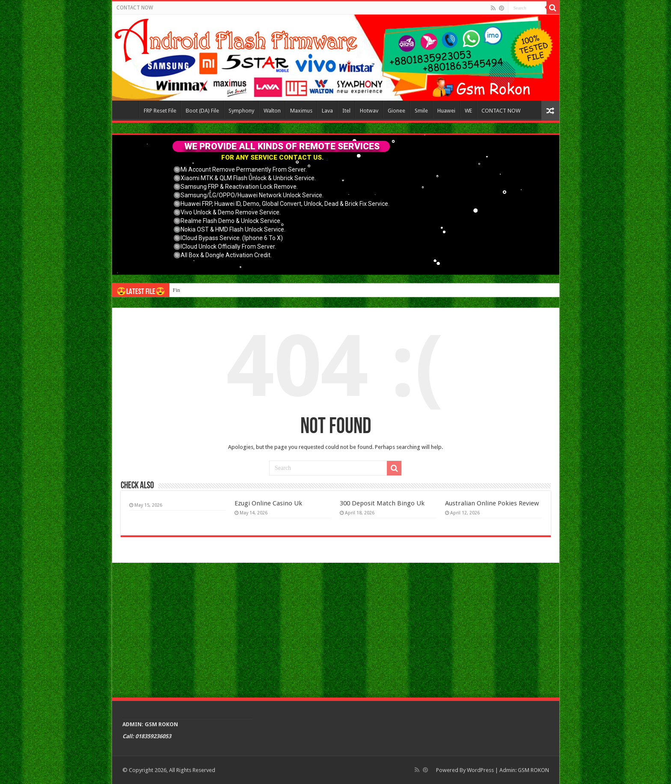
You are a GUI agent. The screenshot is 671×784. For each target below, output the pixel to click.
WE (468, 110)
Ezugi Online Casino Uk (268, 503)
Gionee (396, 110)
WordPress (480, 770)
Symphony (241, 110)
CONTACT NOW (134, 8)
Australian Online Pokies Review (492, 503)
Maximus (301, 110)
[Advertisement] (335, 629)
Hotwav (369, 110)
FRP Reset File (160, 110)
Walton (272, 110)
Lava (327, 110)
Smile (421, 110)
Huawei (446, 110)
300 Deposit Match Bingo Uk (382, 503)
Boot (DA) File (202, 110)
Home (127, 110)
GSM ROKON (533, 770)
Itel (346, 110)
